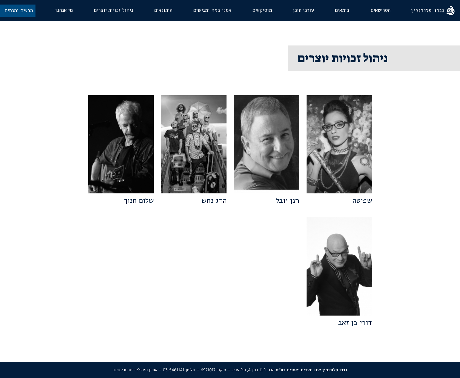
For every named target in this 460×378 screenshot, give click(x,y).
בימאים (342, 10)
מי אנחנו (64, 10)
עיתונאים (163, 10)
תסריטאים (381, 10)
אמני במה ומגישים (212, 10)
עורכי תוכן (303, 10)
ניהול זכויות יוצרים (113, 10)
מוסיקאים (262, 10)
